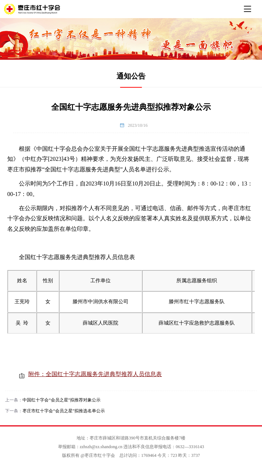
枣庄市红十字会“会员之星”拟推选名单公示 (63, 410)
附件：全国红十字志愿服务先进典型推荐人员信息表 (95, 374)
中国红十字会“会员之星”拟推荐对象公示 (61, 400)
